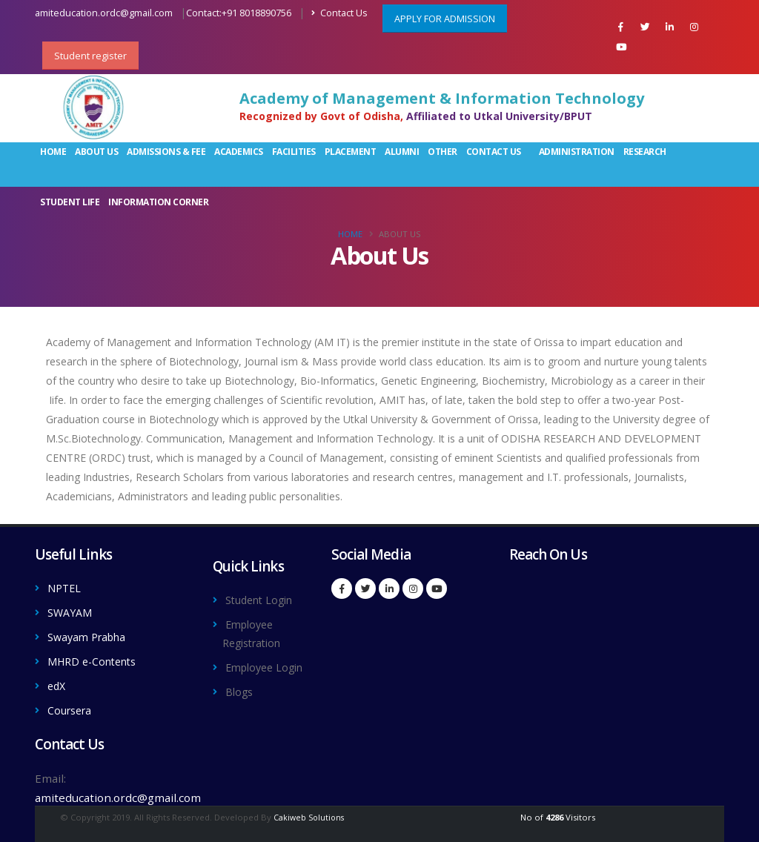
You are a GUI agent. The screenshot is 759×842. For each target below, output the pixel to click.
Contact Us (339, 13)
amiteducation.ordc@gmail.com (104, 13)
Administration (576, 151)
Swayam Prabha (90, 635)
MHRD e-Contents (96, 659)
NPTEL (65, 587)
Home (53, 151)
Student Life (69, 202)
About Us (96, 151)
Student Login (263, 599)
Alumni (402, 151)
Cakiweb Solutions (308, 812)
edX (57, 682)
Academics (238, 151)
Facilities (294, 151)
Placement (351, 151)
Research (644, 151)
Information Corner (158, 202)
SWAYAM (71, 611)
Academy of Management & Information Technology (441, 98)
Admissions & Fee (166, 151)
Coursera (71, 706)
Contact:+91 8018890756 (238, 13)
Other (442, 151)
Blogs (240, 706)
